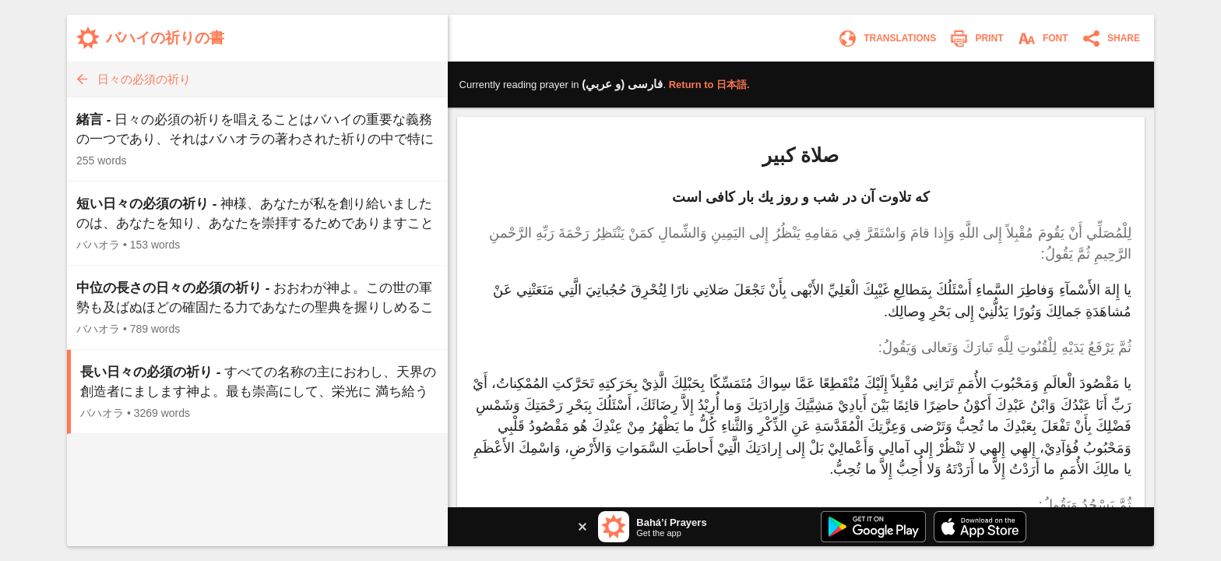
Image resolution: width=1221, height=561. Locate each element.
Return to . (709, 84)
